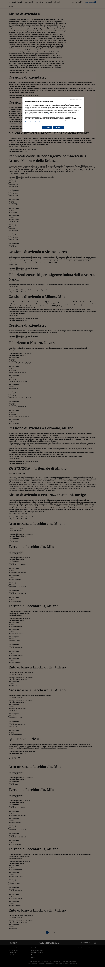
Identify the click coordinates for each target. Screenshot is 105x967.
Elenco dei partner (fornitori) (32, 121)
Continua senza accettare (76, 99)
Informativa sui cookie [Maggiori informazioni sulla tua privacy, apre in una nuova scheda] (43, 113)
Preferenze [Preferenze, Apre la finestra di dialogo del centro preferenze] (47, 127)
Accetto (58, 127)
